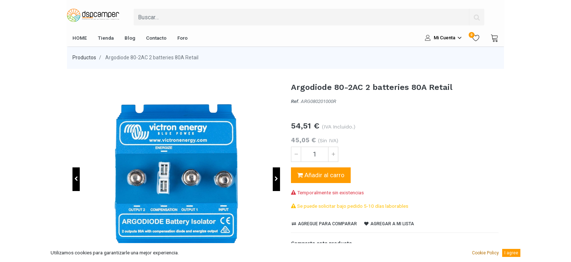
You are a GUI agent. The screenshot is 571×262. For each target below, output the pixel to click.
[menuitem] (79, 38)
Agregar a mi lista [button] (389, 223)
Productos (84, 57)
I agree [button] (511, 252)
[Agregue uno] (333, 154)
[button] (76, 179)
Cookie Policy (485, 252)
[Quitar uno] (296, 154)
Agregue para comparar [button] (324, 223)
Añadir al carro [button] (320, 175)
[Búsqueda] (476, 17)
